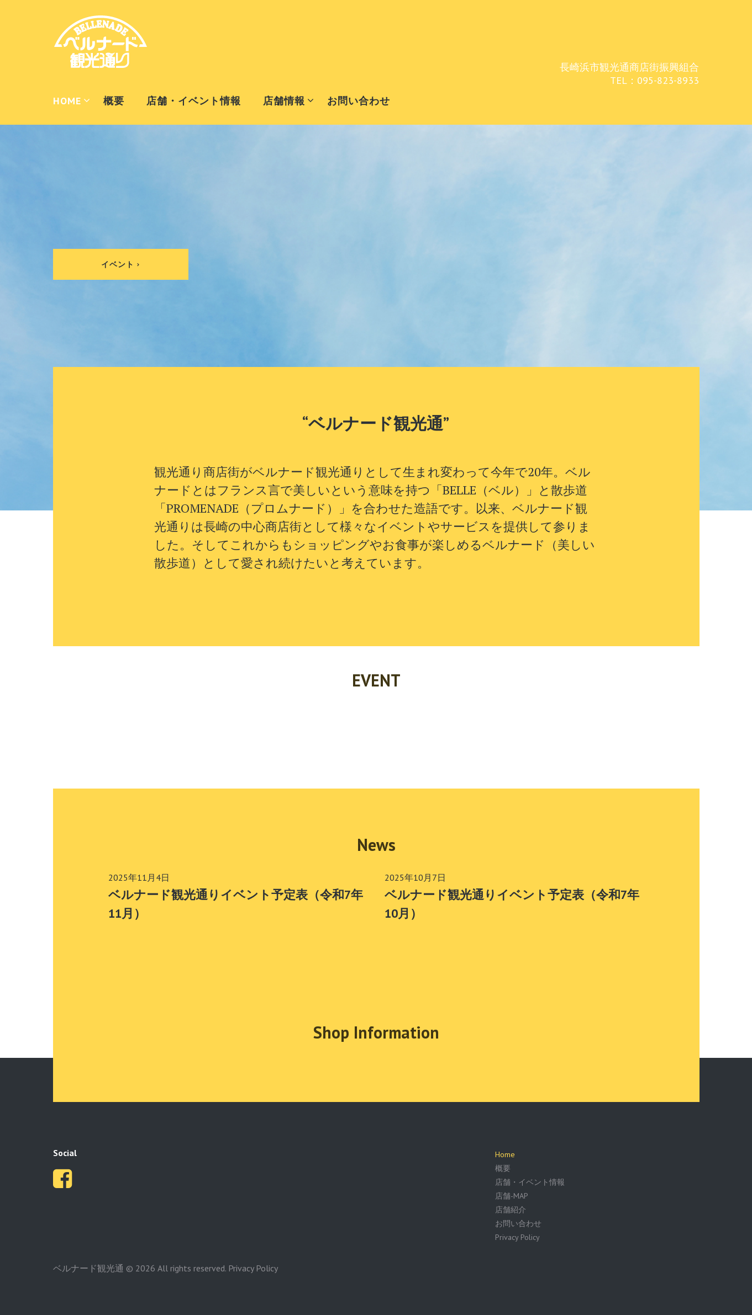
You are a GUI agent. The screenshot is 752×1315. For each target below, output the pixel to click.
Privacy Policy (517, 1237)
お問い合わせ (358, 101)
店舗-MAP (511, 1196)
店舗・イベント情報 (193, 101)
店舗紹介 (510, 1210)
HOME (67, 101)
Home (505, 1154)
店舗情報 (284, 101)
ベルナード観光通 (88, 1268)
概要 (113, 101)
